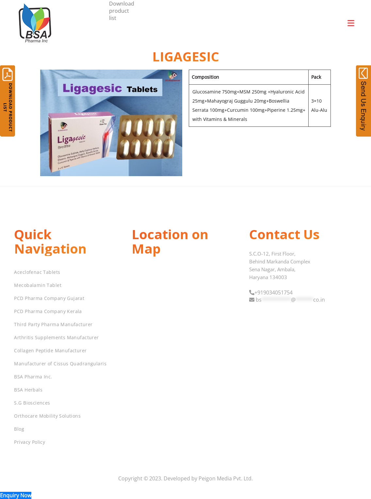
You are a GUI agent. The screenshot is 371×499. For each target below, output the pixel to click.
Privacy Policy (29, 442)
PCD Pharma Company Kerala (48, 311)
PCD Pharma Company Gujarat (49, 298)
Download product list (121, 11)
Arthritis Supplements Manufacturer (56, 337)
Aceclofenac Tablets (37, 272)
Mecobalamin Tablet (37, 285)
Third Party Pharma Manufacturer (53, 324)
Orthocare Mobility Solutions (47, 416)
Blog (19, 429)
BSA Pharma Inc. (33, 377)
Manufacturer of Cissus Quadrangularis (60, 363)
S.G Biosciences (32, 403)
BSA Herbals (28, 390)
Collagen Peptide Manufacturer (50, 350)
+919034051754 (273, 292)
